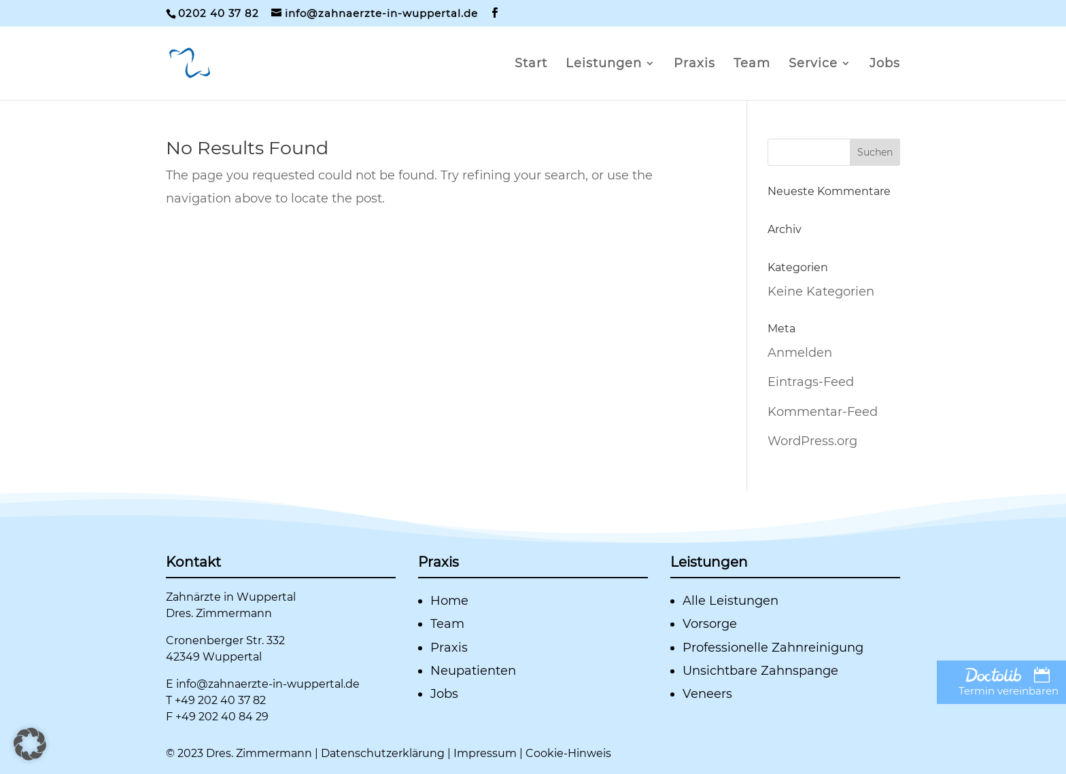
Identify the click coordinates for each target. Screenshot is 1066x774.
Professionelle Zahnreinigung (773, 647)
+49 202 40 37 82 (220, 700)
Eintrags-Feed (811, 381)
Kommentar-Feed (823, 411)
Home (449, 600)
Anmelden (800, 352)
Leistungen (604, 64)
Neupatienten (473, 670)
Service (813, 64)
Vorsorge (710, 623)
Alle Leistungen (730, 600)
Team (752, 64)
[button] (30, 744)
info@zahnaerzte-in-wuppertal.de (268, 684)
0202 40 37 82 (218, 13)
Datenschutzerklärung (383, 753)
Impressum (485, 753)
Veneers (707, 693)
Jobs (885, 64)
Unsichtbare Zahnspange (760, 670)
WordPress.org (812, 441)
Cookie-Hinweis (568, 753)
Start (531, 64)
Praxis (694, 64)
